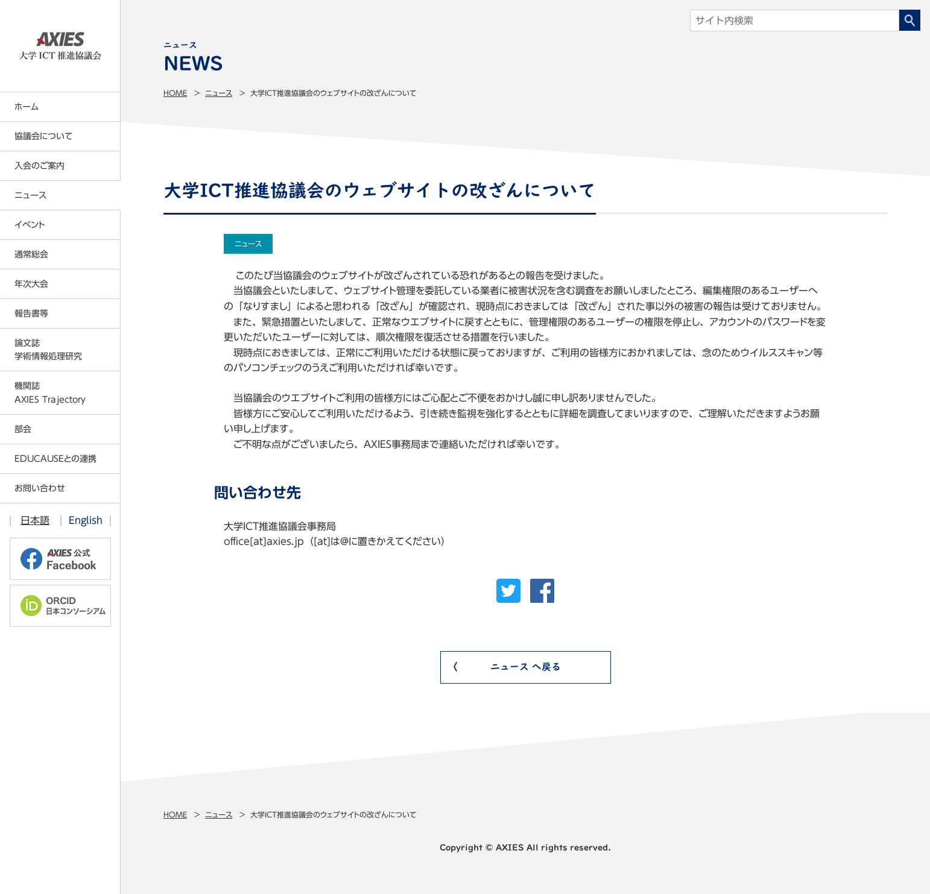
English (86, 520)
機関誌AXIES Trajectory (50, 392)
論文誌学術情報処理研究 (48, 349)
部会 (22, 429)
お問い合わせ (39, 488)
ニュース (218, 92)
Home (175, 92)
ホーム (26, 106)
